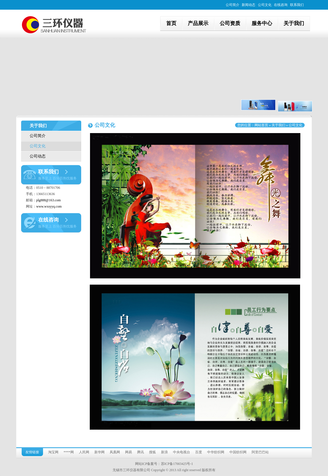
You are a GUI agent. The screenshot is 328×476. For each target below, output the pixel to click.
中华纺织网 (215, 452)
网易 (128, 452)
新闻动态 (248, 5)
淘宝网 (53, 452)
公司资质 (230, 23)
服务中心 (262, 23)
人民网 (84, 452)
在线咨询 (281, 5)
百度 (198, 452)
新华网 (99, 452)
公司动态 (38, 156)
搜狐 (152, 452)
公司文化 (265, 5)
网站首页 (261, 125)
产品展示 (198, 23)
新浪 (164, 452)
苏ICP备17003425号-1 (177, 464)
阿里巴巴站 (260, 452)
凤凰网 (115, 452)
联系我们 (297, 5)
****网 (69, 452)
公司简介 (232, 5)
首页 (171, 23)
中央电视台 (181, 452)
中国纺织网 (237, 452)
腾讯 (140, 452)
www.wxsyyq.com (49, 206)
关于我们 (294, 23)
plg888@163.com (48, 200)
